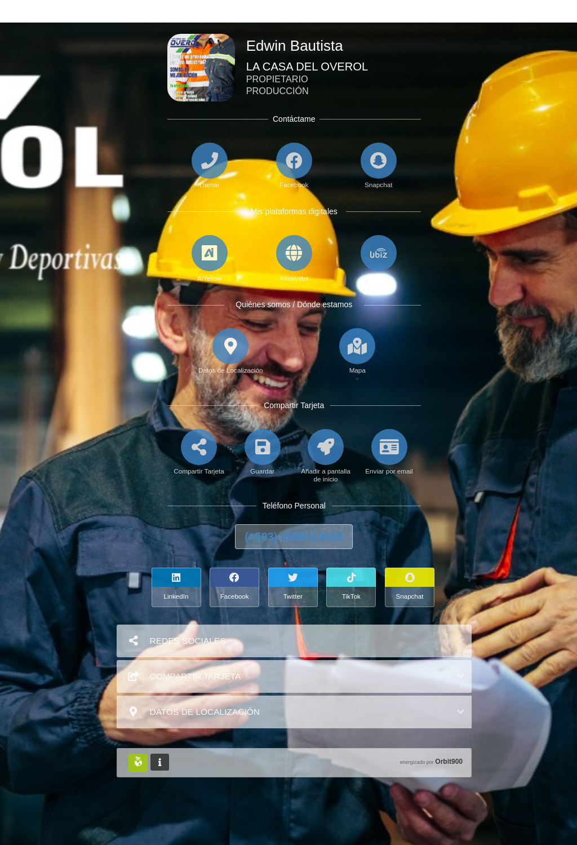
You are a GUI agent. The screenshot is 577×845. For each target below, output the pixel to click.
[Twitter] (294, 587)
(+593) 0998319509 (294, 536)
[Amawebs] (294, 259)
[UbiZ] (378, 259)
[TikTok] (352, 587)
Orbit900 (449, 762)
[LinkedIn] (177, 587)
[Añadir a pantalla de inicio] (326, 465)
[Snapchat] (411, 587)
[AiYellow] (209, 259)
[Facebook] (235, 587)
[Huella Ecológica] (138, 763)
